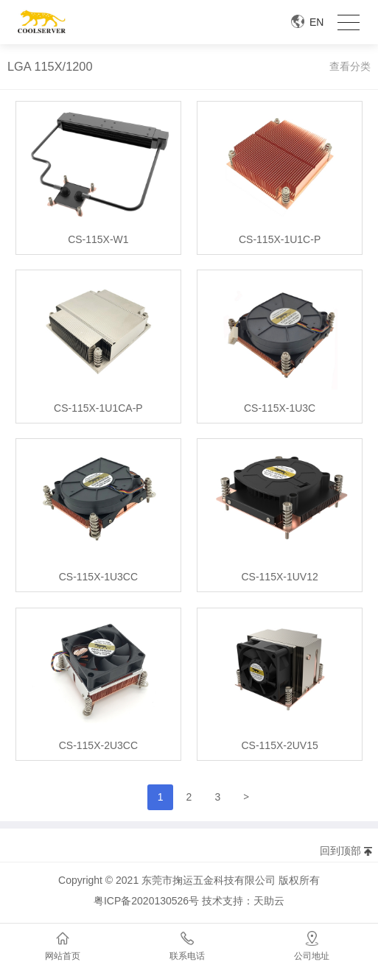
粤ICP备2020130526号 (146, 901)
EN (316, 22)
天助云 (268, 901)
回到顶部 (340, 851)
